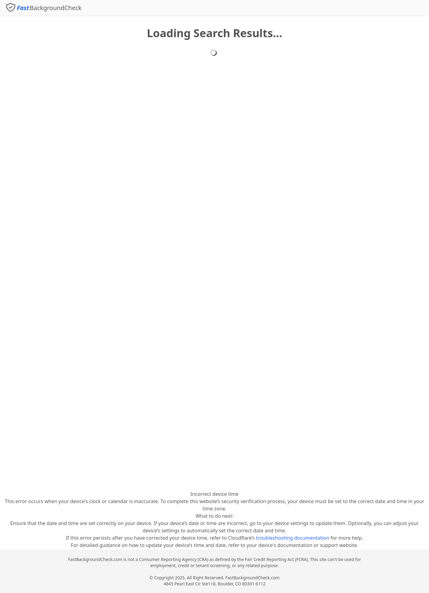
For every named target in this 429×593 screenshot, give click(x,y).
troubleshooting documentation (292, 537)
